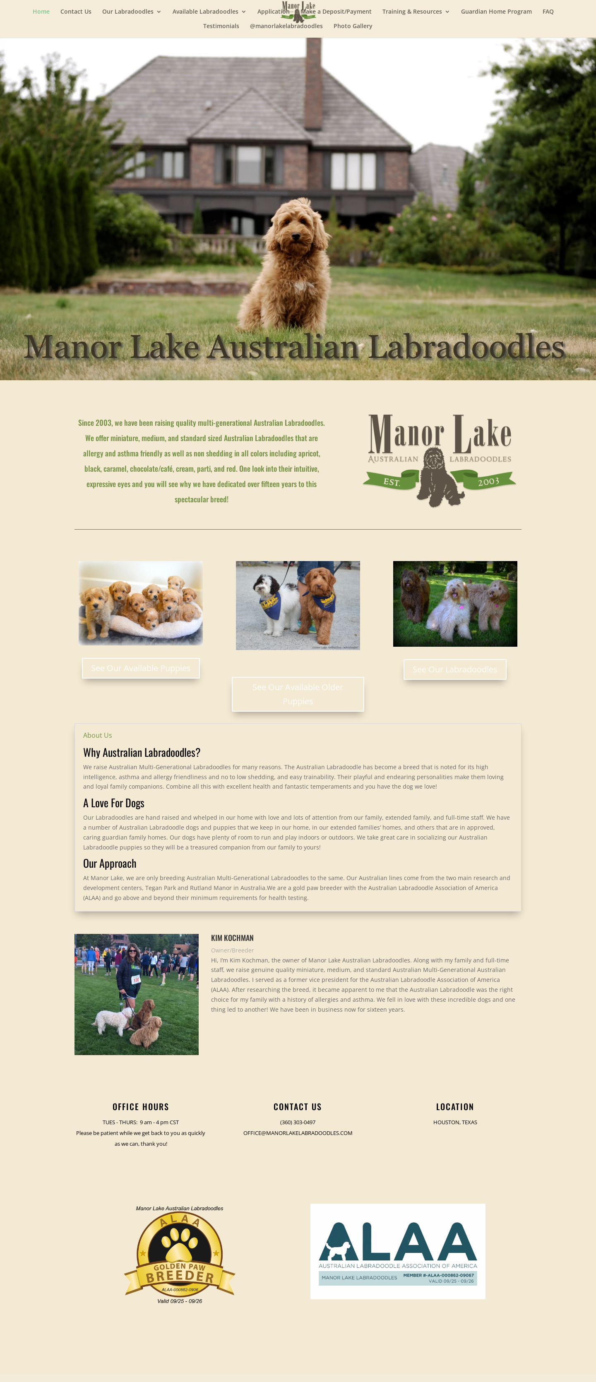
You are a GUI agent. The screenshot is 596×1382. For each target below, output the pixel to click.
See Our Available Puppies (141, 668)
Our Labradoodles (128, 12)
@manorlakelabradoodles (286, 26)
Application (273, 12)
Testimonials (221, 26)
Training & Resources (412, 12)
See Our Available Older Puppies (297, 694)
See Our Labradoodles (455, 669)
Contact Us (75, 12)
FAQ (548, 12)
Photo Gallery (353, 26)
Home (41, 12)
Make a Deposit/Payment (336, 12)
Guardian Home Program (496, 12)
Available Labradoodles (205, 12)
